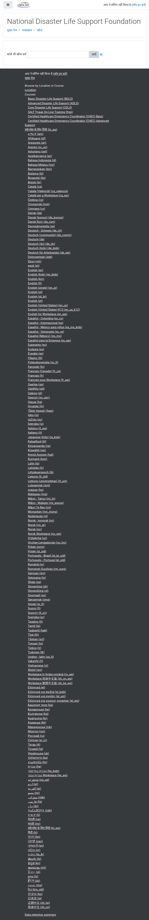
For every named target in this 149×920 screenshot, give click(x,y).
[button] (102, 54)
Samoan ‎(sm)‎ (36, 573)
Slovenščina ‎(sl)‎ (38, 591)
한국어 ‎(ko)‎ (35, 894)
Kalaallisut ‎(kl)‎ (37, 441)
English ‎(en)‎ (35, 270)
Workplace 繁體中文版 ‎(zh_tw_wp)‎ (50, 683)
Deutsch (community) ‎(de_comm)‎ (50, 235)
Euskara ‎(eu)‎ (36, 349)
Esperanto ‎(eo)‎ (37, 345)
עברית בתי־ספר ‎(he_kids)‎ (43, 771)
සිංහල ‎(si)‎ (34, 872)
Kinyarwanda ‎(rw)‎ (39, 446)
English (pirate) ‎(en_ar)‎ (42, 288)
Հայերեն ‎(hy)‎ (37, 762)
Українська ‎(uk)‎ (38, 753)
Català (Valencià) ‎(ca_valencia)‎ (48, 191)
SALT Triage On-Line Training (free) (50, 112)
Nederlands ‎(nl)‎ (38, 516)
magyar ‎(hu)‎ (36, 490)
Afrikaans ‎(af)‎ (37, 138)
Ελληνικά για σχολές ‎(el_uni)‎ (47, 696)
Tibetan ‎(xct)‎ (36, 639)
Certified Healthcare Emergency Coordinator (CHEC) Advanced (68, 121)
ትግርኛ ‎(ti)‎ (34, 815)
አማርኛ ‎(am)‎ (35, 134)
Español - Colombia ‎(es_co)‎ (45, 318)
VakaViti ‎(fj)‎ (35, 661)
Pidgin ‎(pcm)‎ (36, 547)
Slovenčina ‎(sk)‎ (38, 586)
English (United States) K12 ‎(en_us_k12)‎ (54, 309)
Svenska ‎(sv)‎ (36, 617)
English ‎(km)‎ (36, 279)
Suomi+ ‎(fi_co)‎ (37, 613)
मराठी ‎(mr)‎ (34, 824)
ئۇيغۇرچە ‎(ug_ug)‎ (38, 780)
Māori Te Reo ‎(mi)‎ (39, 507)
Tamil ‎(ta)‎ (34, 626)
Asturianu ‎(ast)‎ (37, 151)
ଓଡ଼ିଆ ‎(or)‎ (34, 850)
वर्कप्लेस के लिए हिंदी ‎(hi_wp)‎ (41, 129)
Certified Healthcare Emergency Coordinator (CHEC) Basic (65, 116)
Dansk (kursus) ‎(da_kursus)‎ (46, 217)
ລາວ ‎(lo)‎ (33, 876)
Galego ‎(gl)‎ (35, 393)
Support (30, 125)
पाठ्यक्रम (27, 30)
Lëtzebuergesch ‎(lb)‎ (41, 472)
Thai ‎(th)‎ (33, 635)
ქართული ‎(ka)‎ (38, 758)
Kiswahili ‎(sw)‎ (37, 450)
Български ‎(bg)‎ (38, 714)
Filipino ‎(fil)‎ (35, 358)
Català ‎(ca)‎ (35, 186)
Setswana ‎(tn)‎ (37, 577)
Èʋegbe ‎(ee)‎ (35, 353)
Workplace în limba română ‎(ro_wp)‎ (51, 674)
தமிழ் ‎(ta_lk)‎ (36, 854)
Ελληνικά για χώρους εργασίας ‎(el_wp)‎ (53, 700)
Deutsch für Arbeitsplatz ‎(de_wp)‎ (49, 252)
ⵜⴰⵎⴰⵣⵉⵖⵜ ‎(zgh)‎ (40, 810)
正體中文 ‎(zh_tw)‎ (39, 903)
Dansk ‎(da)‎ (35, 213)
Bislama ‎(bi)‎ (35, 173)
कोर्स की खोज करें (16, 54)
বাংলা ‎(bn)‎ (34, 837)
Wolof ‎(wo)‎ (35, 670)
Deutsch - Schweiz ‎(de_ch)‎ (45, 230)
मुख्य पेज (12, 30)
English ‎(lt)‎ (35, 283)
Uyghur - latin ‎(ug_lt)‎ (41, 657)
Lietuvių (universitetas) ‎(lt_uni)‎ (47, 481)
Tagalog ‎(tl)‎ (35, 621)
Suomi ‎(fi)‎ (34, 608)
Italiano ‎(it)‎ (35, 432)
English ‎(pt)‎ (35, 301)
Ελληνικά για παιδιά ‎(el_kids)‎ (47, 692)
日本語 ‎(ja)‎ (35, 898)
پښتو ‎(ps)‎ (34, 793)
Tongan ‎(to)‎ (35, 643)
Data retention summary (40, 914)
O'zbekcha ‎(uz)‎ (37, 538)
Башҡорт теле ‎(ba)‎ (40, 705)
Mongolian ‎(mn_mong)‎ (42, 511)
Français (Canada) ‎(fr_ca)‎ (44, 371)
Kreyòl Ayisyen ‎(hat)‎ (41, 454)
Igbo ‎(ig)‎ (33, 415)
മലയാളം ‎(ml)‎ (37, 867)
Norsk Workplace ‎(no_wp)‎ (44, 534)
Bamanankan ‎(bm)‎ (40, 169)
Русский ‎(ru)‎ (36, 736)
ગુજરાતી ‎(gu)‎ (36, 845)
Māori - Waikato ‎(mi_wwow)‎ (46, 503)
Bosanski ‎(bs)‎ (37, 178)
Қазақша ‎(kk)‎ (37, 722)
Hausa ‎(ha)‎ (35, 402)
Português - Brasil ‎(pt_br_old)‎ (47, 555)
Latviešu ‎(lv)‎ (36, 468)
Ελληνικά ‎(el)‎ (36, 687)
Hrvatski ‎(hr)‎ (36, 406)
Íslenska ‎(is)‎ (36, 424)
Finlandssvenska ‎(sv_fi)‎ (43, 362)
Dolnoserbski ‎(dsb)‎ (40, 257)
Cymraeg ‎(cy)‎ (36, 208)
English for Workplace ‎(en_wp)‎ (47, 314)
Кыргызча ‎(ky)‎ (37, 718)
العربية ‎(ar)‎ (34, 788)
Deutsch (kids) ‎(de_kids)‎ (43, 248)
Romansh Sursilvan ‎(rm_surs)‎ (47, 569)
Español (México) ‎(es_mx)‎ (45, 336)
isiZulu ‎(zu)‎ (35, 419)
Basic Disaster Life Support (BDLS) (50, 99)
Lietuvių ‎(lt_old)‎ (38, 476)
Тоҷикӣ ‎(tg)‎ (35, 749)
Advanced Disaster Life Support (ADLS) (53, 103)
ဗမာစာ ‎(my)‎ (35, 885)
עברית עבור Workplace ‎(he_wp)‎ (48, 775)
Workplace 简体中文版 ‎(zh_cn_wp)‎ (50, 678)
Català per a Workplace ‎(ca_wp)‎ (48, 195)
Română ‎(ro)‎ (36, 564)
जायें (94, 54)
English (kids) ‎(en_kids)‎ (43, 274)
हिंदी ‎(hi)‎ (33, 832)
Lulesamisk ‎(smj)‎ (39, 485)
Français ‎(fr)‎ (36, 375)
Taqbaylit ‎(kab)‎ (37, 630)
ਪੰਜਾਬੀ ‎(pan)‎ (35, 841)
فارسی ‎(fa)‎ (35, 801)
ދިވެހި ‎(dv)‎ (33, 806)
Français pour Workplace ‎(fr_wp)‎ (49, 380)
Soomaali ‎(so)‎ (37, 595)
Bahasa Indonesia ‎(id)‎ (42, 160)
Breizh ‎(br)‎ (34, 182)
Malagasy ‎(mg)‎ (37, 494)
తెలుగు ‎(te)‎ (34, 859)
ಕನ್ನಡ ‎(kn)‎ (34, 863)
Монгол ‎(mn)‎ (36, 731)
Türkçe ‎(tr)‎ (34, 648)
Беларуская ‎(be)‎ (39, 709)
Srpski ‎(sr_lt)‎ (36, 604)
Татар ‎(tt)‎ (34, 744)
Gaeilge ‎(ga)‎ (36, 384)
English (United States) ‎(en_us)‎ (48, 305)
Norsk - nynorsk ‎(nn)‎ (41, 520)
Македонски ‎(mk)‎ (40, 727)
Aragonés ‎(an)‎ (37, 142)
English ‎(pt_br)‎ (37, 296)
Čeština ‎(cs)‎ (35, 200)
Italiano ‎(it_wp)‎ (37, 428)
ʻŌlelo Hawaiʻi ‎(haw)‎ (40, 411)
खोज (39, 30)
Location (30, 90)
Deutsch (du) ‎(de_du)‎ (41, 244)
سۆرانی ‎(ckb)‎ (36, 797)
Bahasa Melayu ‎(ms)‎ (41, 165)
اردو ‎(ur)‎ (33, 784)
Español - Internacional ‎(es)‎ (45, 323)
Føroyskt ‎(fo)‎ (36, 367)
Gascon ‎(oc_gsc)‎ (39, 397)
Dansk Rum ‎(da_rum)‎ (41, 222)
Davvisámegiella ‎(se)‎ (41, 226)
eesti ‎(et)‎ (33, 265)
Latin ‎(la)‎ (33, 463)
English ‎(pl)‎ (35, 292)
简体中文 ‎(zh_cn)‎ (39, 907)
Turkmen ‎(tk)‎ (36, 652)
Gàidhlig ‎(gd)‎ (36, 388)
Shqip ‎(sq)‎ (34, 582)
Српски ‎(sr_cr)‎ (37, 740)
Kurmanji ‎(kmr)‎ (37, 459)
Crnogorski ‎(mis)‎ (39, 204)
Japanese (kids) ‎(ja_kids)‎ (44, 437)
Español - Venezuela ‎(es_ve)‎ (46, 331)
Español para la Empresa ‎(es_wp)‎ (49, 340)
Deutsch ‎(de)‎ (36, 239)
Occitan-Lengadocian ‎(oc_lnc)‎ (47, 542)
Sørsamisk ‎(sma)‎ (39, 599)
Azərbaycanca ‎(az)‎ (40, 156)
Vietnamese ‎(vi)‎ (38, 665)
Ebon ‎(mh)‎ (34, 261)
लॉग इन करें (139, 5)
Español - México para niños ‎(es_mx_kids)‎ (55, 327)
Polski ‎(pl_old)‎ (37, 551)
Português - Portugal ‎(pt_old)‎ (46, 560)
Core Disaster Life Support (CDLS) (50, 107)
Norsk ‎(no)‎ (35, 529)
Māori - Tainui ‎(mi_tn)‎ (41, 498)
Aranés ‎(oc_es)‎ (37, 147)
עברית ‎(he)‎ (34, 766)
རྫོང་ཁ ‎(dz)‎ (34, 881)
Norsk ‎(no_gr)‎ (37, 525)
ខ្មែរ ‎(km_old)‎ (36, 889)
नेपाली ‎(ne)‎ (34, 819)
